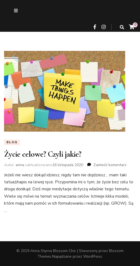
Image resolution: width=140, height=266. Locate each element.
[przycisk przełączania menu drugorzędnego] (16, 11)
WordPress (92, 256)
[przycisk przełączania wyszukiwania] (122, 27)
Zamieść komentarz (110, 164)
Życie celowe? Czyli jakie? (43, 154)
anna (20, 164)
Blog (12, 142)
